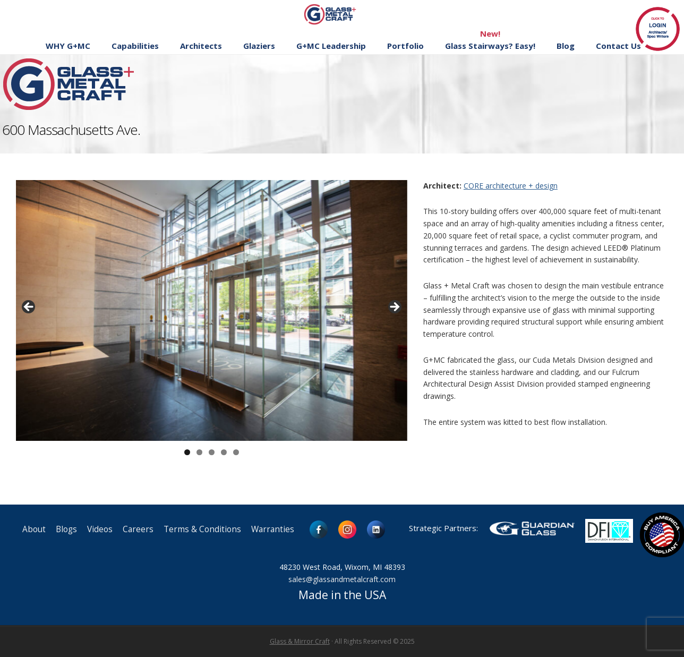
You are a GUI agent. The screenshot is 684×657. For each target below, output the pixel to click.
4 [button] (224, 452)
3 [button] (212, 452)
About (34, 529)
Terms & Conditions (202, 529)
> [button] (394, 307)
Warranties (272, 529)
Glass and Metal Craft (341, 14)
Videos (100, 529)
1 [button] (187, 452)
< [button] (29, 307)
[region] (211, 310)
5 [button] (236, 452)
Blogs (66, 529)
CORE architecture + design (511, 186)
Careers (138, 529)
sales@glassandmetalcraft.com (342, 579)
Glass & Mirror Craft (300, 641)
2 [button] (199, 452)
